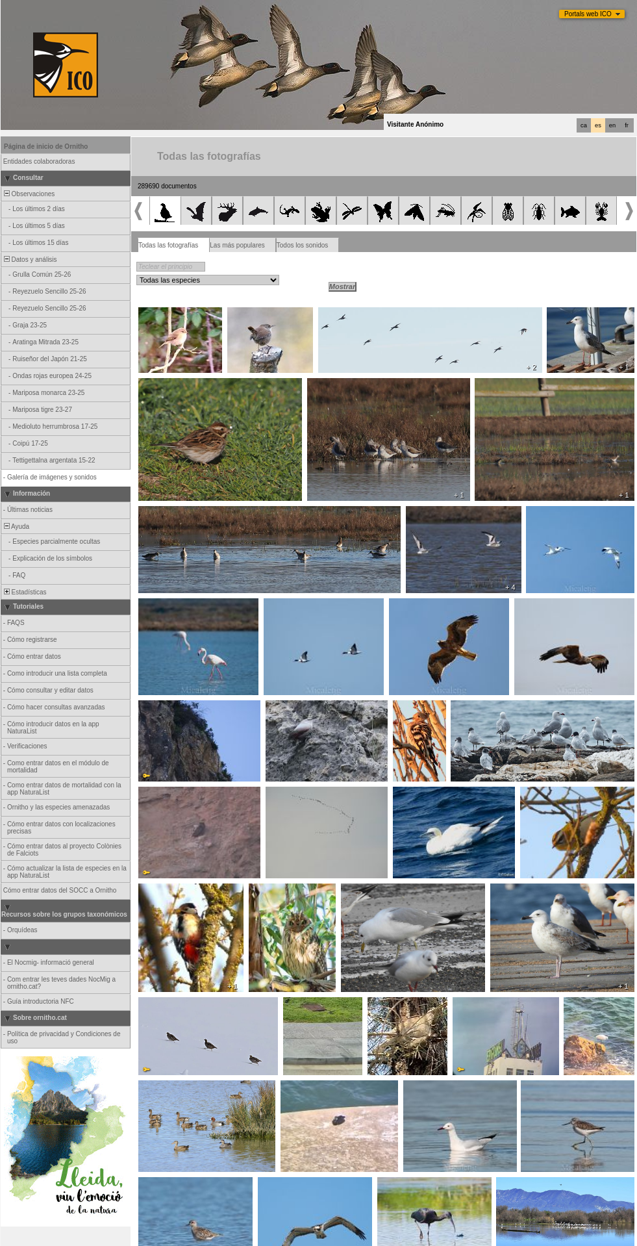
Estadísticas (24, 592)
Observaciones (28, 193)
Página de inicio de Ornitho (46, 146)
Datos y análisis (29, 259)
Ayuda (15, 526)
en (612, 125)
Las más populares (237, 245)
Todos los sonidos (303, 245)
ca (584, 125)
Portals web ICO (588, 14)
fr (627, 125)
